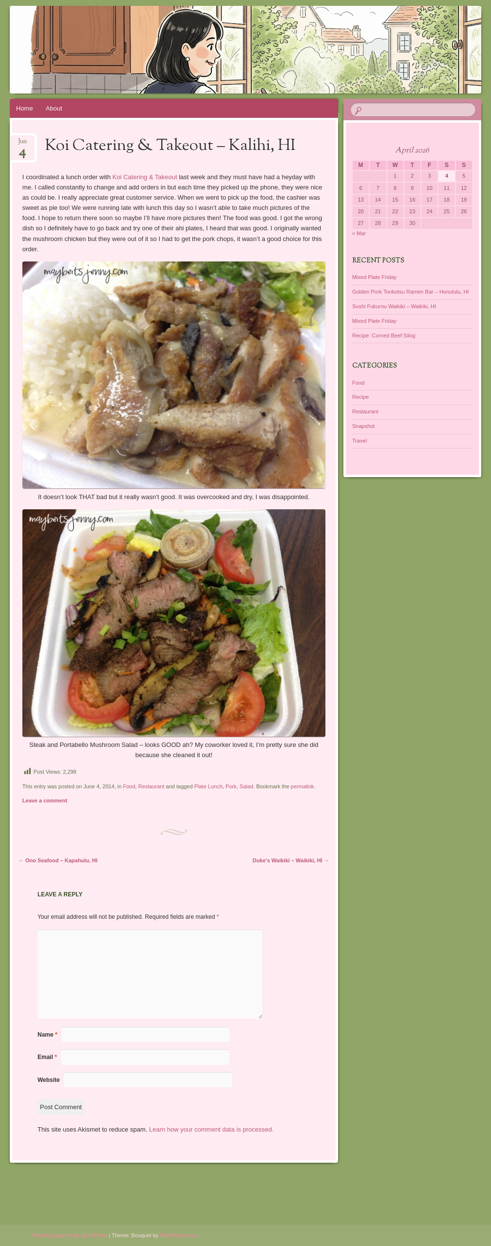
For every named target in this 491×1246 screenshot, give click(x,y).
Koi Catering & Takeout (146, 177)
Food (129, 786)
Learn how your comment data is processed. (211, 1129)
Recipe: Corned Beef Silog (383, 335)
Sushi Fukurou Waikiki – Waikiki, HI (394, 306)
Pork (231, 786)
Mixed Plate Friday (374, 277)
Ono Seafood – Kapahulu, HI (58, 860)
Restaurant (151, 786)
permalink (302, 786)
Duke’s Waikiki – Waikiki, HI (291, 860)
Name (47, 1034)
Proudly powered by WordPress (69, 1235)
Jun (22, 144)
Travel (359, 441)
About (54, 108)
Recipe (360, 397)
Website (49, 1080)
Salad (246, 786)
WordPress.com (179, 1235)
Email (47, 1057)
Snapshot (363, 426)
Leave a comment (44, 800)
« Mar (359, 233)
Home (24, 108)
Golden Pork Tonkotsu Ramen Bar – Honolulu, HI (410, 292)
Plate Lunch (208, 786)
